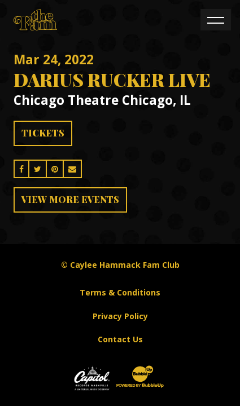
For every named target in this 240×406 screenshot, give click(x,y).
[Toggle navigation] (215, 19)
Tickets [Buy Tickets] (42, 133)
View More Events (70, 199)
